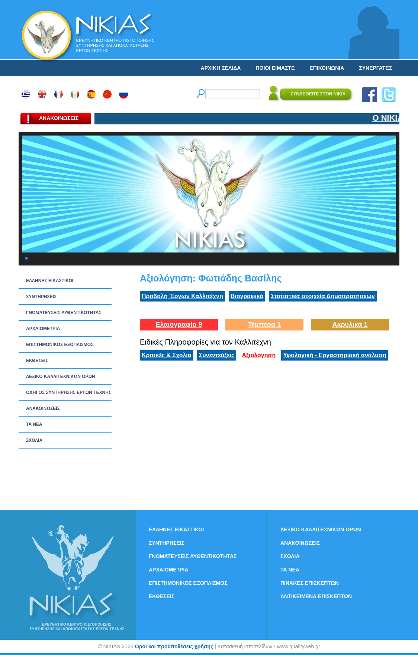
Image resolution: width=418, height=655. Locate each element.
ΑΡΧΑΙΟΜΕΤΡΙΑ (43, 328)
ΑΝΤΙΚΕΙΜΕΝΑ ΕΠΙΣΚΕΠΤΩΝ (316, 596)
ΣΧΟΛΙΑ (34, 440)
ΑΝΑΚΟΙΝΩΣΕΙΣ (43, 408)
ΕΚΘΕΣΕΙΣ (37, 360)
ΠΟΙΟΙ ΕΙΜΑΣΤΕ (275, 68)
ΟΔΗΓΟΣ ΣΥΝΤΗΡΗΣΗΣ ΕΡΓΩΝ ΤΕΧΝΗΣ (68, 392)
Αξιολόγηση (259, 355)
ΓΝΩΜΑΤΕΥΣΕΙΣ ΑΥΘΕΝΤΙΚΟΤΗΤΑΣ (64, 312)
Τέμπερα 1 (264, 324)
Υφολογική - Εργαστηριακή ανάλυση (334, 355)
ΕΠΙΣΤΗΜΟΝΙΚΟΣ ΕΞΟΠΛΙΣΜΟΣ (59, 344)
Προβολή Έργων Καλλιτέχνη (182, 296)
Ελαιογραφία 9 (178, 324)
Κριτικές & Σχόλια (167, 355)
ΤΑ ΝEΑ (34, 424)
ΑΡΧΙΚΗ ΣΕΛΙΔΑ (221, 68)
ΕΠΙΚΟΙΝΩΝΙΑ (326, 68)
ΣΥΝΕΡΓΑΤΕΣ (375, 68)
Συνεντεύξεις (217, 355)
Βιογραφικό (247, 296)
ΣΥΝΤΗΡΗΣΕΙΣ (41, 296)
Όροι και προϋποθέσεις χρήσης (174, 646)
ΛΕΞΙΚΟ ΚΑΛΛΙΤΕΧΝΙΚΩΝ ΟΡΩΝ (60, 376)
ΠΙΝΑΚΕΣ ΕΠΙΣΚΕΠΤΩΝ (309, 583)
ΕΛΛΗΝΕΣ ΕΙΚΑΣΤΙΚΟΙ (49, 280)
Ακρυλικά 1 (349, 324)
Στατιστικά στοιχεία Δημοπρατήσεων (323, 296)
